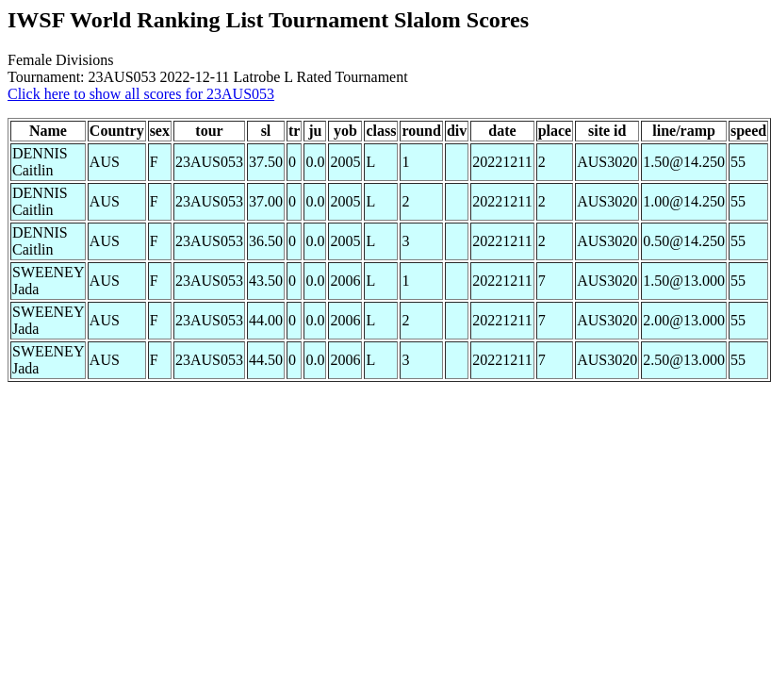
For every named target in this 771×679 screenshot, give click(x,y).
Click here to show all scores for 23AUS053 (141, 94)
